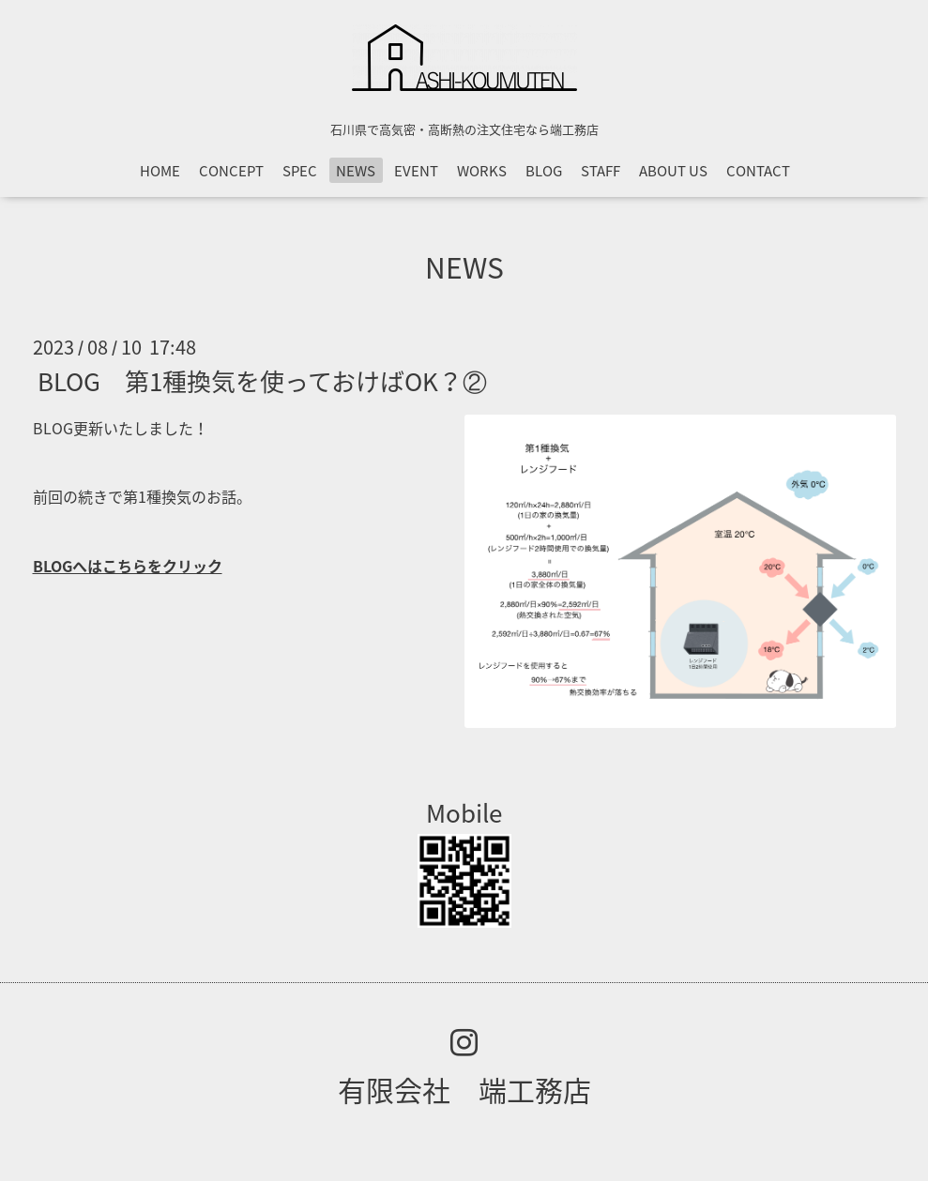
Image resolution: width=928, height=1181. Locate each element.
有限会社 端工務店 (464, 1089)
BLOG (543, 170)
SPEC (299, 170)
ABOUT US (673, 170)
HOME (160, 170)
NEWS (355, 170)
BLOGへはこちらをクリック (127, 565)
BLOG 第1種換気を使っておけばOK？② (262, 380)
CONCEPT (231, 170)
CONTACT (758, 170)
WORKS (482, 170)
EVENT (416, 170)
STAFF (600, 170)
